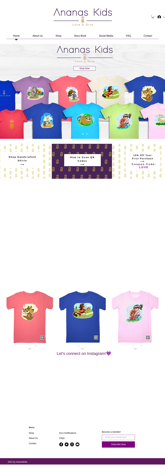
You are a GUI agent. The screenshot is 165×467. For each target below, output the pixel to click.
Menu (32, 427)
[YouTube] (77, 444)
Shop (31, 433)
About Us (33, 438)
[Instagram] (72, 444)
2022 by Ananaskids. (18, 462)
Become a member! (111, 432)
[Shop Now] (85, 68)
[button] (153, 16)
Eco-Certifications (67, 433)
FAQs (62, 438)
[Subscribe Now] (118, 444)
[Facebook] (61, 444)
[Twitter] (67, 444)
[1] (82, 134)
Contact (32, 443)
